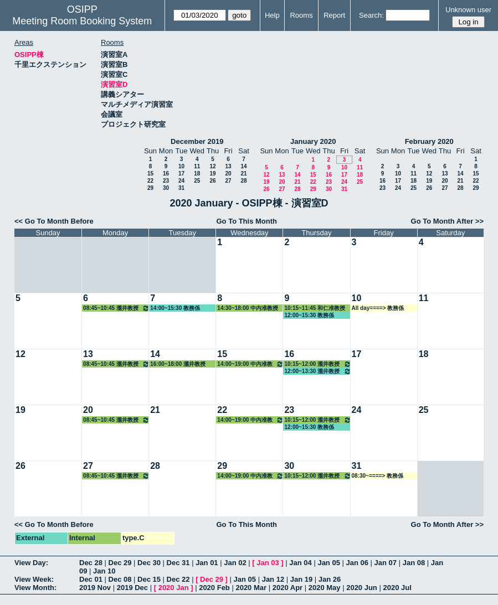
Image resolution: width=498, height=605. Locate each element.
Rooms (301, 15)
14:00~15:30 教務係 (175, 308)
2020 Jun (361, 587)
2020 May (325, 587)
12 (212, 166)
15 (150, 173)
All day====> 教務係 (378, 308)
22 (150, 181)
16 (166, 173)
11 (197, 166)
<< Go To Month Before (54, 221)
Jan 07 (385, 563)
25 (197, 181)
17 (181, 173)
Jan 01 (207, 563)
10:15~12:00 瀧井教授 (317, 364)
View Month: (35, 587)
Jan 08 (414, 563)
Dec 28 (90, 563)
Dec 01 (90, 579)
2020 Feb (214, 587)
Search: (371, 15)
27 (228, 181)
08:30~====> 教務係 (377, 476)
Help (272, 15)
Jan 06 (357, 563)
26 (212, 181)
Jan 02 (235, 563)
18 (197, 173)
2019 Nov (95, 587)
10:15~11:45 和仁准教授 (314, 308)
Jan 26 (330, 579)
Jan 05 (328, 563)
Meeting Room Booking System (82, 21)
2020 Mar (250, 587)
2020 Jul (397, 587)
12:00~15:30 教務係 (309, 315)
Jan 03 (267, 563)
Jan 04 (300, 563)
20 (228, 173)
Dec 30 (149, 563)
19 (212, 173)
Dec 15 (149, 579)
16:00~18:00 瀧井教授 (178, 364)
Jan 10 (104, 571)
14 (243, 166)
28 (243, 181)
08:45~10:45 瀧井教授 (116, 308)
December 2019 (197, 141)
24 (181, 181)
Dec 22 (178, 579)
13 (228, 166)
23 (166, 181)
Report (334, 15)
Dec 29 (120, 563)
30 (166, 188)
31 (181, 188)
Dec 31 (178, 563)
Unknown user (468, 10)
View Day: (31, 563)
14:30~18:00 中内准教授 (247, 308)
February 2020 (429, 141)
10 (181, 166)
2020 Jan (173, 587)
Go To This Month (246, 221)
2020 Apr (287, 587)
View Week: (34, 579)
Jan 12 (273, 579)
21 (243, 173)
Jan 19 (301, 579)
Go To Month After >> (447, 221)
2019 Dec (132, 587)
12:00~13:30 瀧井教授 (317, 371)
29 (150, 188)
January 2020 (313, 141)
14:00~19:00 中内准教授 (250, 364)
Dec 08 (120, 579)
